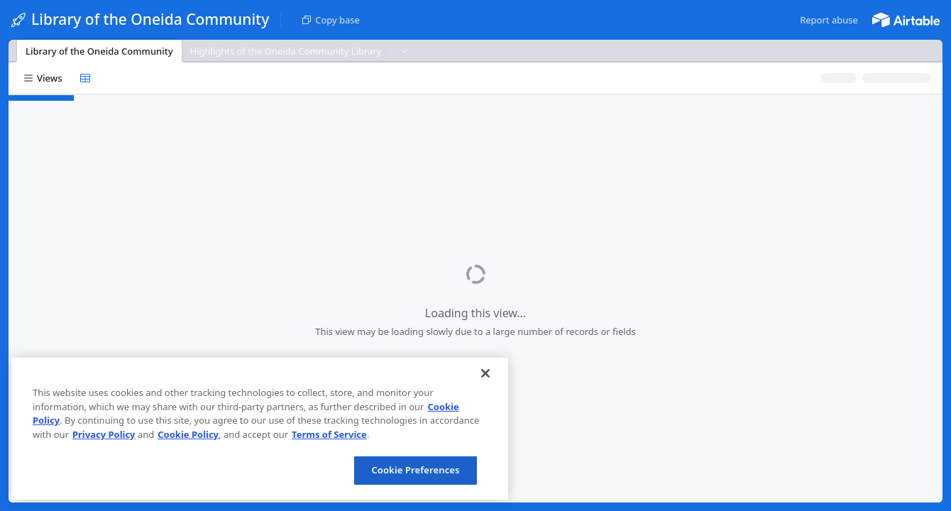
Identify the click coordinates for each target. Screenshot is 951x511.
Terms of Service (329, 434)
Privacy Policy (104, 434)
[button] (829, 20)
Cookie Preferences (415, 469)
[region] (259, 429)
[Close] (485, 373)
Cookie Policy (188, 434)
